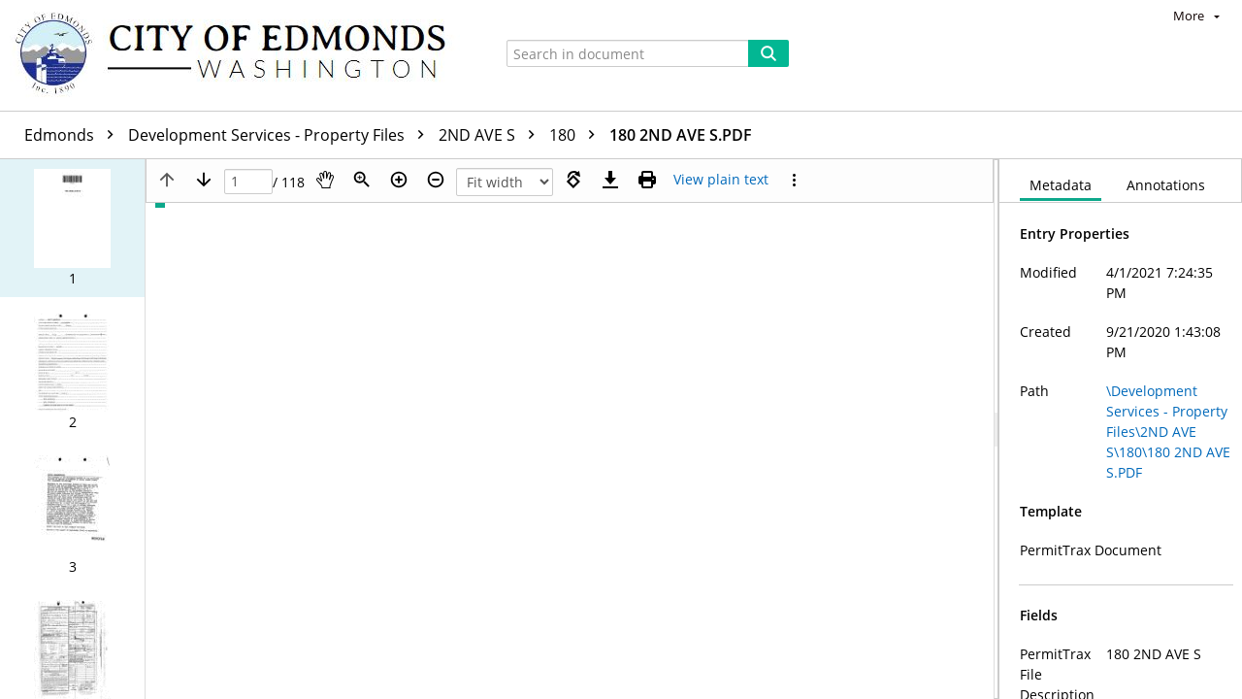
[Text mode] (721, 179)
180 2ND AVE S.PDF (680, 135)
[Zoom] (361, 179)
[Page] (248, 182)
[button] (72, 228)
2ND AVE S (491, 135)
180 (577, 135)
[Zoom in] (398, 179)
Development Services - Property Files (281, 135)
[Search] (768, 53)
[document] (1120, 429)
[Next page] (203, 179)
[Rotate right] (573, 179)
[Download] (610, 179)
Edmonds (73, 135)
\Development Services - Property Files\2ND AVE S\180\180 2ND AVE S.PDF (1168, 432)
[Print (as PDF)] (647, 179)
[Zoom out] (435, 179)
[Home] (240, 55)
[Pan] (325, 179)
